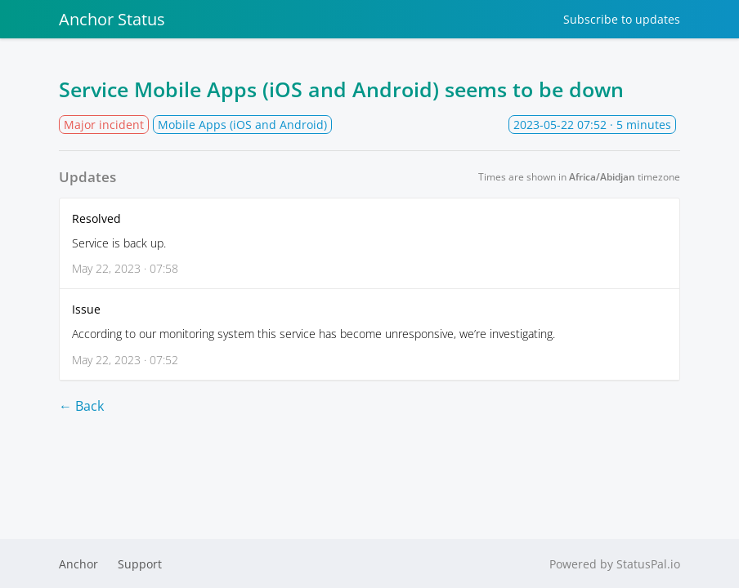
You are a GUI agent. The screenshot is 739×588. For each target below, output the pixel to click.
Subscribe (621, 19)
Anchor (78, 564)
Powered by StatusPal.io (614, 564)
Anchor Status (112, 19)
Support (140, 564)
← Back (81, 406)
